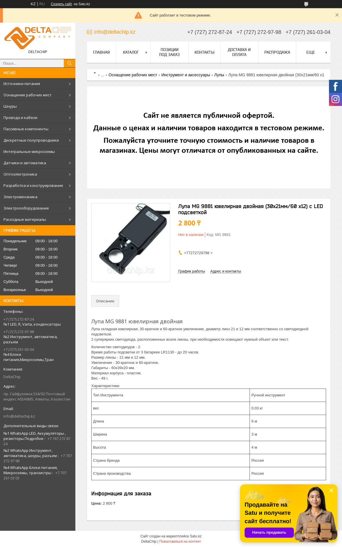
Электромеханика (20, 196)
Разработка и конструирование (33, 185)
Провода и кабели (20, 117)
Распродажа (277, 52)
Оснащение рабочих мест (27, 95)
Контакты (204, 52)
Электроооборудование (26, 208)
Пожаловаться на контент (180, 541)
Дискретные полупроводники (31, 140)
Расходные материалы (24, 219)
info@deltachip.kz (19, 416)
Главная (101, 52)
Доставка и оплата (239, 52)
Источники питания (21, 83)
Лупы (219, 75)
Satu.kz (195, 536)
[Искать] (69, 63)
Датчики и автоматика (24, 162)
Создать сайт (61, 4)
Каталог (131, 52)
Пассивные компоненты (25, 128)
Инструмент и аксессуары (185, 75)
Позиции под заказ (169, 52)
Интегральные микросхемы (29, 151)
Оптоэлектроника (20, 174)
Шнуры (10, 106)
